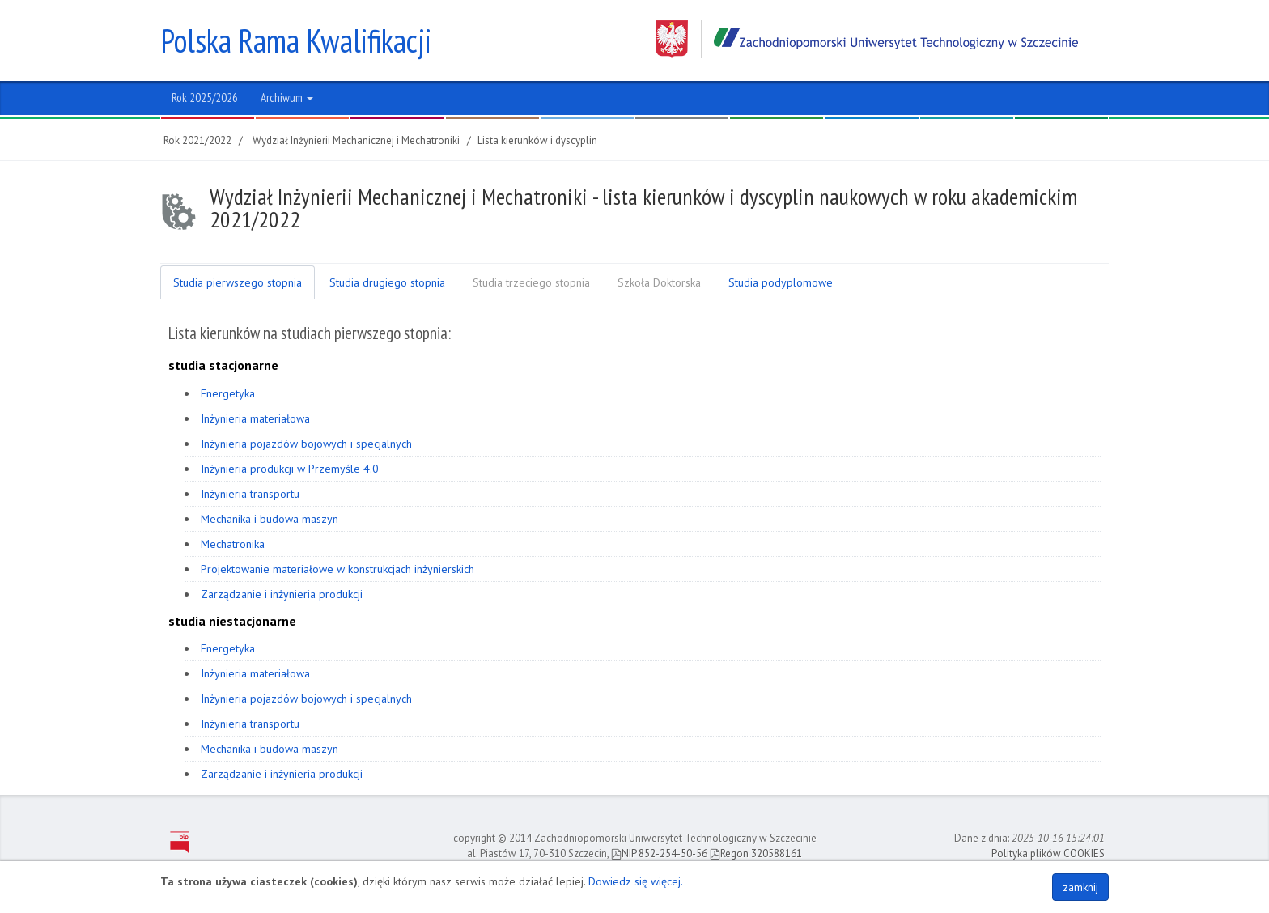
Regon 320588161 (756, 853)
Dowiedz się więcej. (635, 881)
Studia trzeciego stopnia (531, 282)
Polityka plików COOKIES (1048, 853)
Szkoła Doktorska (659, 282)
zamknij (1080, 887)
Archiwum (287, 97)
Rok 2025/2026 (205, 97)
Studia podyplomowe (780, 282)
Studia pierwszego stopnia (237, 282)
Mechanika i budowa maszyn (269, 519)
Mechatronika (233, 544)
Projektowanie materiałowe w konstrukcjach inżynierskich (337, 569)
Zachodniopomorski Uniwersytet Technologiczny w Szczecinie (867, 39)
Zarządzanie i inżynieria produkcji (282, 594)
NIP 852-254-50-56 (659, 853)
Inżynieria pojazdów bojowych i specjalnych (306, 443)
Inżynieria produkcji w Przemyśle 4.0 (290, 468)
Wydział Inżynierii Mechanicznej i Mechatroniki (356, 140)
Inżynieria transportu (250, 493)
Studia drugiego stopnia (387, 282)
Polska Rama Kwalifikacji (295, 40)
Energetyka (228, 393)
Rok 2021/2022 (197, 140)
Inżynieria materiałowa (255, 418)
